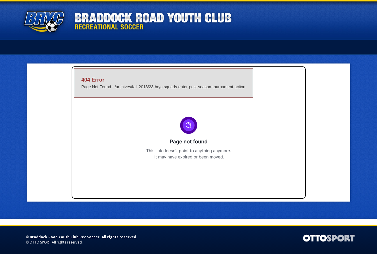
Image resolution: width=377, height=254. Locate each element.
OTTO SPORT (40, 242)
